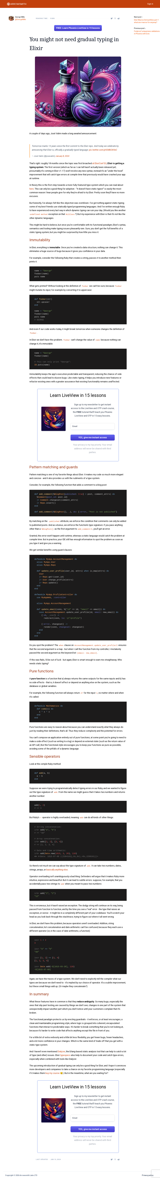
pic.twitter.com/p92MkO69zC (103, 150)
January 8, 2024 (62, 156)
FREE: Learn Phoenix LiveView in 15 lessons (78, 28)
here (31, 189)
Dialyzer (61, 1051)
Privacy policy (147, 1175)
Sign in (150, 4)
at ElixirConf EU (99, 163)
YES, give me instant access (92, 437)
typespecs (65, 1055)
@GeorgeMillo (20, 19)
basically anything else (57, 869)
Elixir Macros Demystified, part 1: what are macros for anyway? (146, 21)
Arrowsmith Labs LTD (28, 1175)
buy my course (52, 1073)
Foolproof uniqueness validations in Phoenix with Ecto (147, 32)
